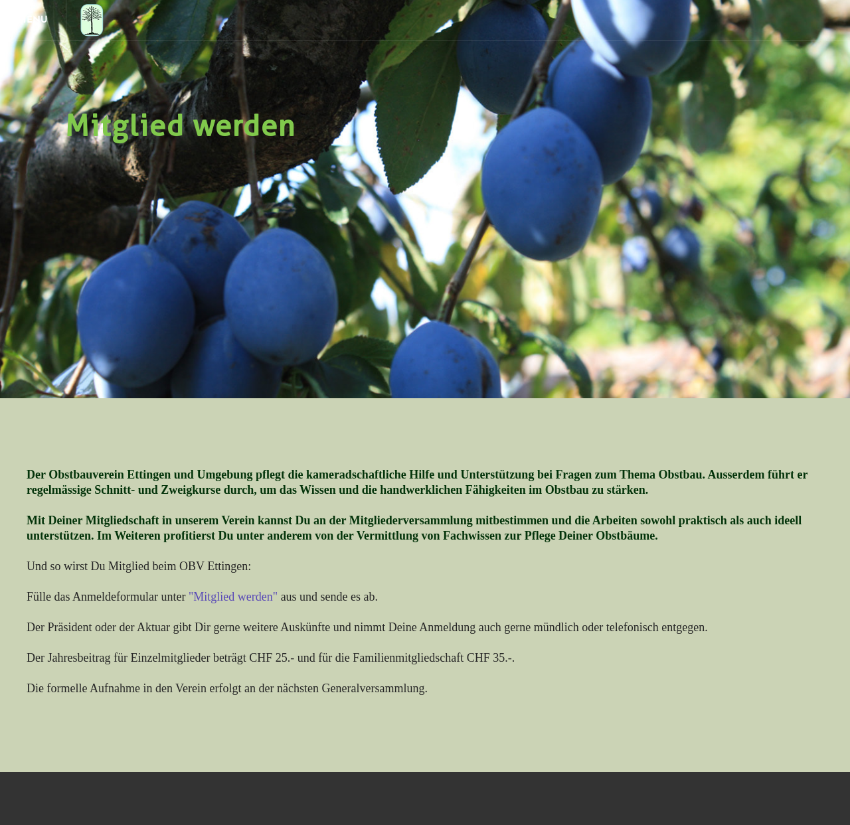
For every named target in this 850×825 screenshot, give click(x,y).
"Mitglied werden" (233, 596)
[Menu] (33, 20)
